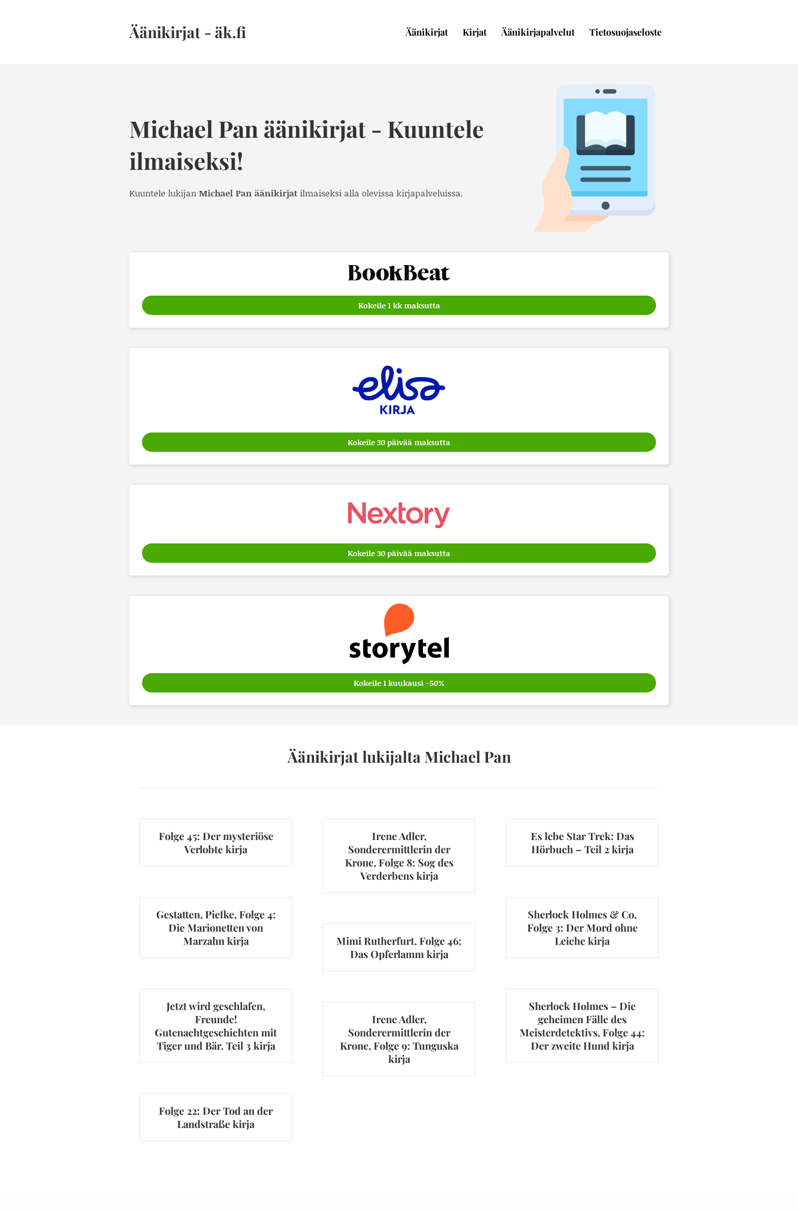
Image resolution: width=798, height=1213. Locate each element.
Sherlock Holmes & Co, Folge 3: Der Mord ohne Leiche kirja (582, 927)
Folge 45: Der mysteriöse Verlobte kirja (216, 842)
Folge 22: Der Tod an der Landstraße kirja (216, 1117)
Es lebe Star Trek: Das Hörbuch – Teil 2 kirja (582, 842)
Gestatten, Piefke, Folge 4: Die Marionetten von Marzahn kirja (216, 927)
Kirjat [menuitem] (475, 32)
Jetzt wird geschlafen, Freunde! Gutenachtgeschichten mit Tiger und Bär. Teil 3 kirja (216, 1025)
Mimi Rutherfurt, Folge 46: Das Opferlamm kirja (399, 947)
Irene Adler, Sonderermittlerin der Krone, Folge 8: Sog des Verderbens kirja (399, 855)
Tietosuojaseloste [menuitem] (625, 32)
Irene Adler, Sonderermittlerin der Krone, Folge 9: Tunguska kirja (399, 1038)
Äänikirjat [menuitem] (427, 32)
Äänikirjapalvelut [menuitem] (538, 32)
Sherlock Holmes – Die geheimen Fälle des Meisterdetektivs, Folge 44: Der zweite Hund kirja (582, 1025)
